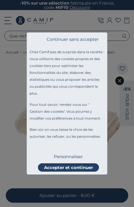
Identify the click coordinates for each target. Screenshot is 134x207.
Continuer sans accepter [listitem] (73, 39)
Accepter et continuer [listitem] (68, 167)
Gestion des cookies (47, 111)
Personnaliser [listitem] (68, 156)
